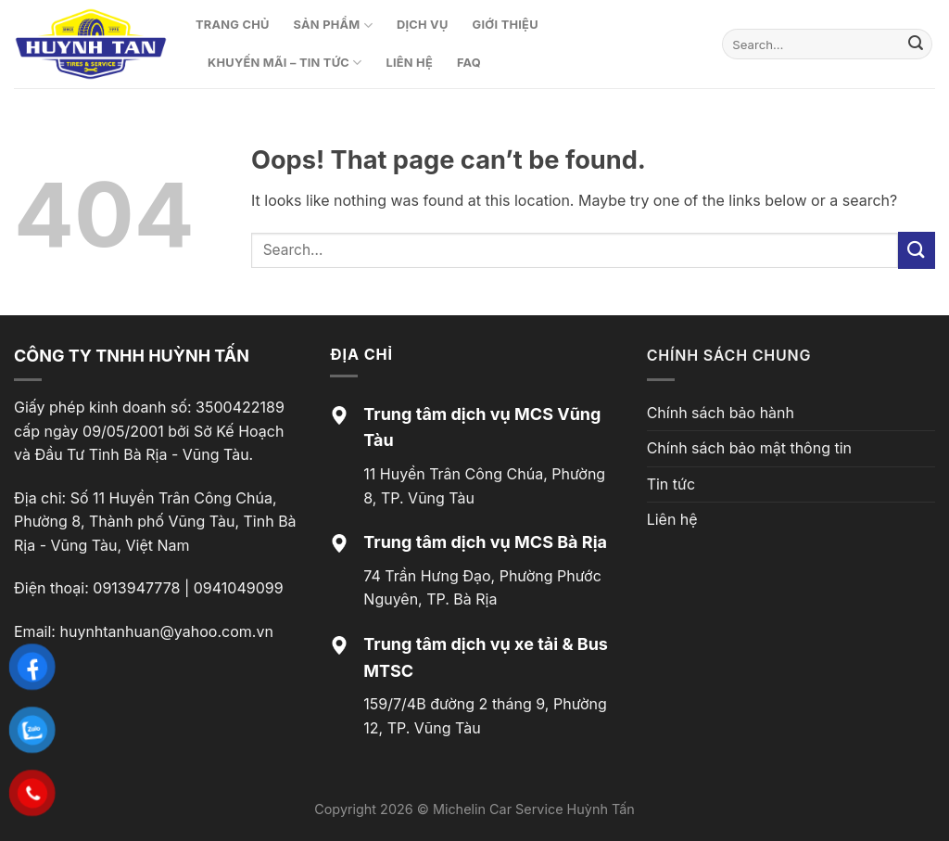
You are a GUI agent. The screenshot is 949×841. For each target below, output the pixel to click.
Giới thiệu (505, 25)
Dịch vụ (423, 25)
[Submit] (915, 44)
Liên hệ (409, 63)
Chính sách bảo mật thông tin (749, 448)
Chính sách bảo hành (720, 412)
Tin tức (671, 484)
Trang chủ (233, 25)
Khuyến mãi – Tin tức (284, 62)
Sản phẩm (333, 25)
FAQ (469, 63)
